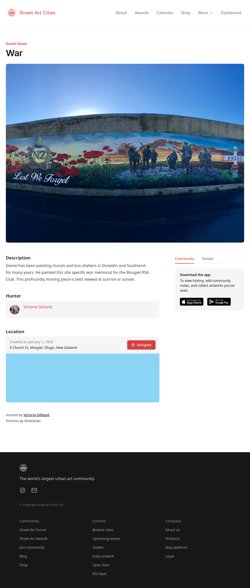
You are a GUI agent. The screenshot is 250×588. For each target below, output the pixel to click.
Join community (32, 547)
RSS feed (99, 573)
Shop (24, 565)
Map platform (176, 547)
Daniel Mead (16, 43)
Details (207, 258)
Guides (98, 547)
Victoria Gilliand (37, 307)
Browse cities (103, 529)
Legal (169, 556)
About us (172, 529)
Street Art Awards (34, 538)
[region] (82, 377)
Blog (23, 556)
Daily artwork (103, 556)
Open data (101, 565)
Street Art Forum (33, 529)
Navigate (141, 344)
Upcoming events (107, 538)
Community (184, 258)
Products (172, 538)
